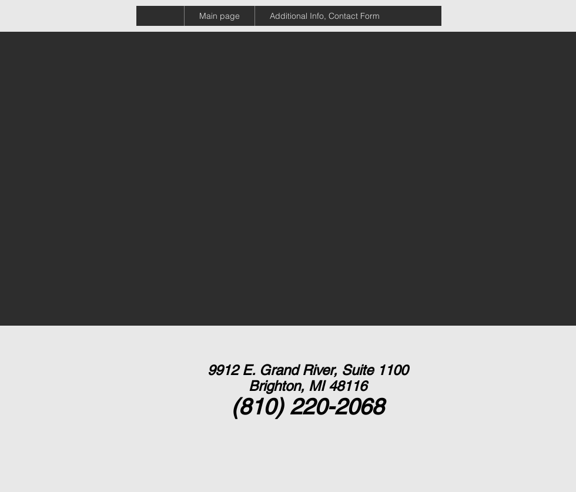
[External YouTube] (94, 119)
